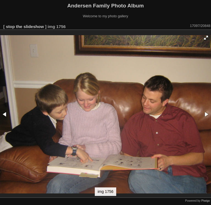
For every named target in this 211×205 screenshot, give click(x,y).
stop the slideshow (25, 26)
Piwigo (205, 200)
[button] (206, 37)
